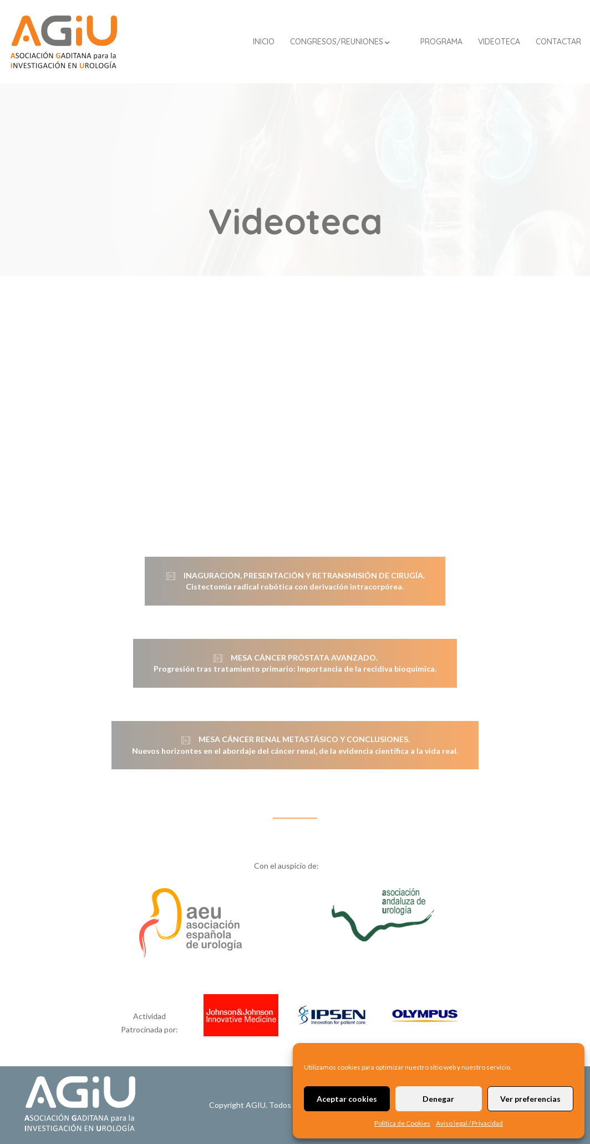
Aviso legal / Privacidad (469, 1123)
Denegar (438, 1098)
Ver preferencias (530, 1098)
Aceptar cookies (347, 1098)
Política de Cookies (402, 1123)
